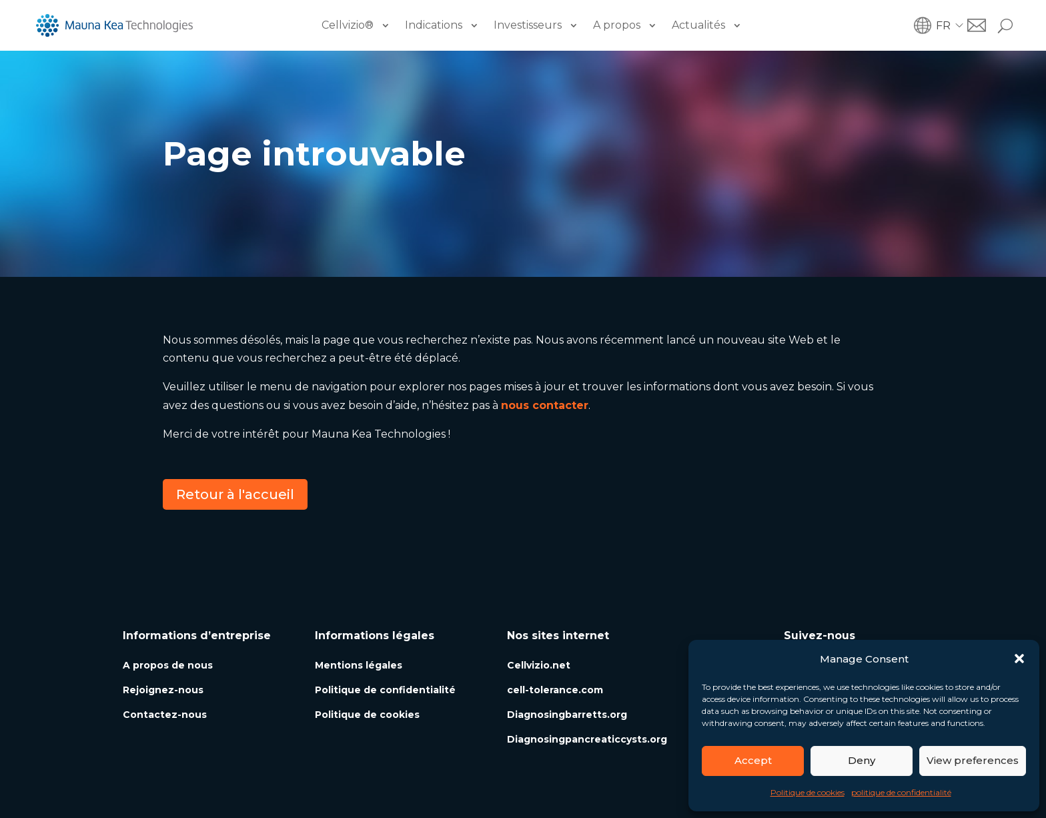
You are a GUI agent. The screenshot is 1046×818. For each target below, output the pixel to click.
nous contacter (544, 405)
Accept (753, 760)
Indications (433, 25)
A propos (616, 25)
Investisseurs (528, 25)
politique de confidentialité (901, 792)
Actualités (698, 25)
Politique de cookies (807, 792)
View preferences (973, 760)
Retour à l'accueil (235, 494)
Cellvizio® (348, 25)
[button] (1019, 658)
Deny (861, 760)
